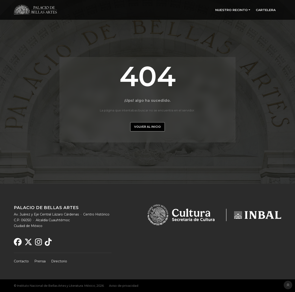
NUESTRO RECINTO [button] (231, 10)
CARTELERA (266, 10)
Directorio (59, 261)
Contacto (21, 261)
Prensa (40, 261)
